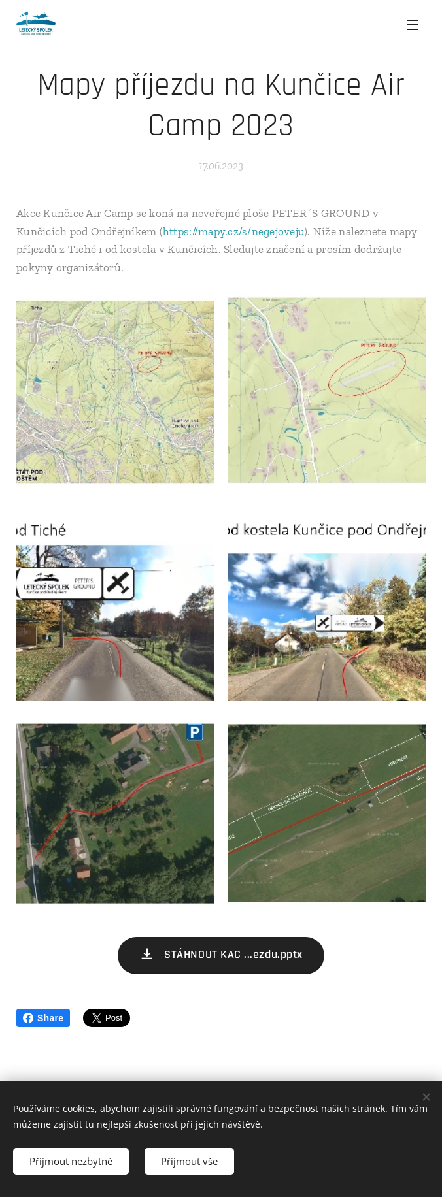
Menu (412, 24)
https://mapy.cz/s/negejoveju (233, 231)
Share (43, 1018)
